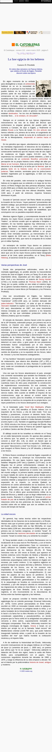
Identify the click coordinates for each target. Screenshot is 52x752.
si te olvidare (20, 116)
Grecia (33, 626)
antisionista (30, 84)
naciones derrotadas (26, 533)
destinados (13, 113)
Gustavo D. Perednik (26, 65)
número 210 (20, 50)
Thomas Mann (35, 282)
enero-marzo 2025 (33, 50)
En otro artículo (40, 130)
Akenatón (5, 306)
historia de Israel (37, 662)
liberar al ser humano (10, 164)
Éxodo (11, 130)
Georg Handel (45, 279)
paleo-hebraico (7, 303)
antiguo (48, 662)
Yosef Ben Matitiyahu (34, 407)
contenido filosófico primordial (34, 159)
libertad (41, 166)
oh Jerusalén (31, 116)
